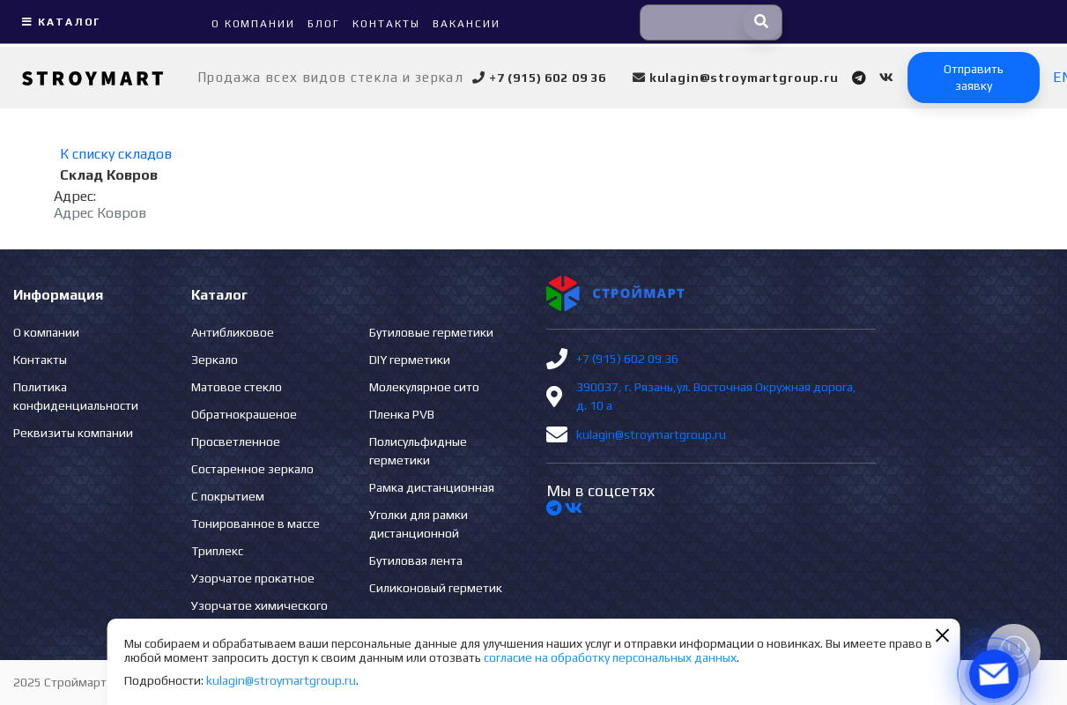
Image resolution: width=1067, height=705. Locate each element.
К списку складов (116, 153)
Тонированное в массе (255, 523)
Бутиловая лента (416, 560)
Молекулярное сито (424, 387)
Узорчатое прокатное (253, 578)
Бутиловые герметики (431, 332)
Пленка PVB (401, 414)
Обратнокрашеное (244, 414)
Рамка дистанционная (431, 487)
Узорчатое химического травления (259, 614)
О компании (46, 332)
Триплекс (217, 551)
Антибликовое (232, 332)
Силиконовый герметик (435, 588)
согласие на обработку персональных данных (610, 657)
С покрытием (227, 496)
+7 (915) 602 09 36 (627, 359)
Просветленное (235, 441)
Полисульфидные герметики (418, 450)
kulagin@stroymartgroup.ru (651, 434)
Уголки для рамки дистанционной (418, 524)
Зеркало (214, 359)
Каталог (59, 22)
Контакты (40, 359)
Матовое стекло (236, 387)
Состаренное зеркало (252, 469)
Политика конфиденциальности (75, 396)
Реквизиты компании (73, 433)
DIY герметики (409, 359)
